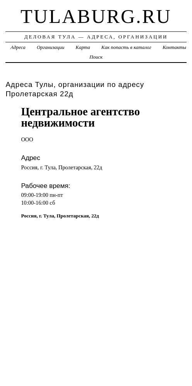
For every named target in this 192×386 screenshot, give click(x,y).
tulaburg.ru (96, 16)
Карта (82, 47)
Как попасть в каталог (126, 47)
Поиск (96, 57)
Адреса (17, 47)
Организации (50, 47)
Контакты (174, 47)
